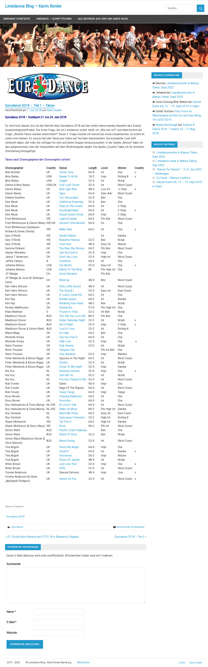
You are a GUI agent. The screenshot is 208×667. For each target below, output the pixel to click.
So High (64, 333)
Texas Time (66, 172)
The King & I (66, 290)
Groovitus (65, 400)
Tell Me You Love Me (72, 316)
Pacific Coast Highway (73, 430)
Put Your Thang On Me (72, 379)
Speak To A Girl (68, 176)
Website (11, 632)
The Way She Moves (71, 248)
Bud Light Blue (68, 189)
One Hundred (67, 354)
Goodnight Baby (69, 210)
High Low (65, 341)
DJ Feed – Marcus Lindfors (173, 178)
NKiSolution (83, 662)
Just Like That (68, 464)
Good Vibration (68, 273)
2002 (62, 468)
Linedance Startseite (16, 18)
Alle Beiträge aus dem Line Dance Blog (103, 18)
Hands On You (67, 478)
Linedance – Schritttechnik (54, 18)
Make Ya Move (68, 409)
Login (181, 662)
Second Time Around (72, 223)
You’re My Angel (69, 447)
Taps (62, 193)
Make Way (65, 229)
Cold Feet (65, 244)
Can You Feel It (68, 252)
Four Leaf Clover (69, 185)
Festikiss (65, 261)
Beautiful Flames (69, 240)
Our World (65, 265)
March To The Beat (70, 269)
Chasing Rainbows (70, 396)
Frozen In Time (68, 311)
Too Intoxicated (68, 197)
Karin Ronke (54, 110)
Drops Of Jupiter (69, 459)
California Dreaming (71, 201)
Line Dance (17, 527)
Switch (63, 362)
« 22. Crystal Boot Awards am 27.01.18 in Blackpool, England (42, 536)
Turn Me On (66, 375)
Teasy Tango (67, 392)
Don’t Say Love (68, 256)
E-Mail (11, 622)
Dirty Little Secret (70, 286)
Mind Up (64, 280)
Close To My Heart (70, 366)
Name (11, 611)
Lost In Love (67, 328)
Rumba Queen (67, 299)
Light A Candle (68, 218)
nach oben (196, 662)
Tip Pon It (65, 421)
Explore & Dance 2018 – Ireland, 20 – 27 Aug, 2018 (173, 129)
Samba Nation (67, 235)
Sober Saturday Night (72, 320)
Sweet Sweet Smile (71, 214)
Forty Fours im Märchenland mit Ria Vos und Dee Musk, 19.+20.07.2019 (177, 115)
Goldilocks (65, 307)
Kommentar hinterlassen (130, 527)
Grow (62, 426)
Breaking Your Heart (71, 303)
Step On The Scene (71, 206)
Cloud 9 (64, 451)
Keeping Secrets (69, 371)
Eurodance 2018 (15, 516)
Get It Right (66, 324)
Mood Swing (67, 440)
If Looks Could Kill (70, 295)
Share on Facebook (14, 506)
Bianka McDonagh (167, 124)
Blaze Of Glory (68, 434)
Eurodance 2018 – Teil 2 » (131, 536)
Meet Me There (68, 413)
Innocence (65, 455)
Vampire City (67, 349)
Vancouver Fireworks (72, 417)
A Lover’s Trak (67, 404)
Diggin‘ (63, 180)
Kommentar (13, 564)
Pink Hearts (66, 345)
